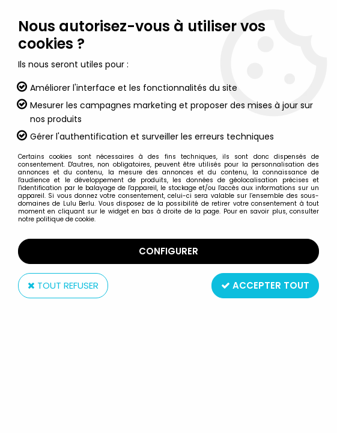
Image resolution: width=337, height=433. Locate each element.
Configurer (168, 251)
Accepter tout (265, 285)
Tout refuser (63, 285)
